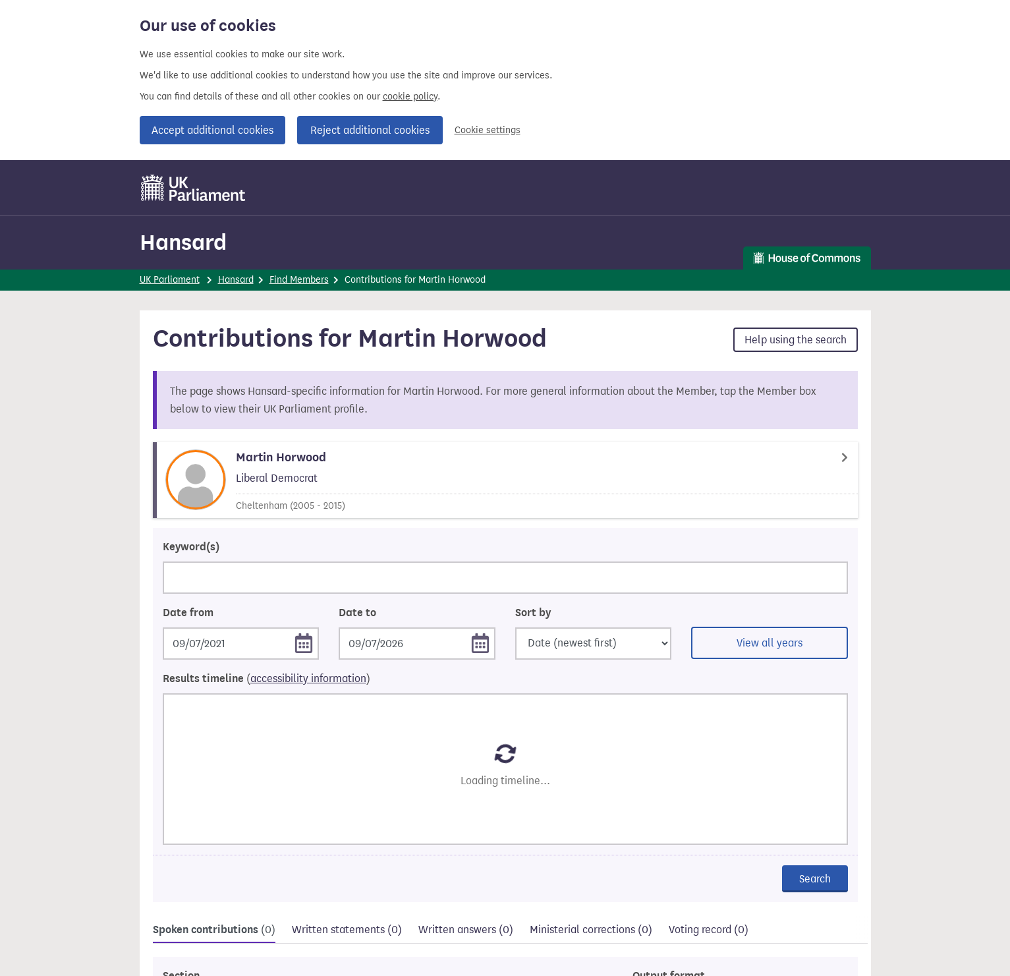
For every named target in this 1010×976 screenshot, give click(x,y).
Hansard (183, 242)
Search (815, 879)
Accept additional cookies (212, 130)
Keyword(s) (191, 547)
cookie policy (410, 96)
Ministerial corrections (591, 929)
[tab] (214, 931)
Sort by (533, 612)
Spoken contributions (214, 929)
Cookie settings (487, 130)
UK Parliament (170, 279)
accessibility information (308, 678)
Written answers (465, 929)
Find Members (299, 279)
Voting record (708, 929)
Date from (188, 612)
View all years (769, 643)
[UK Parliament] (193, 187)
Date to (357, 612)
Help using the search (795, 339)
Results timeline (266, 678)
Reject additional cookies (370, 130)
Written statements (347, 929)
